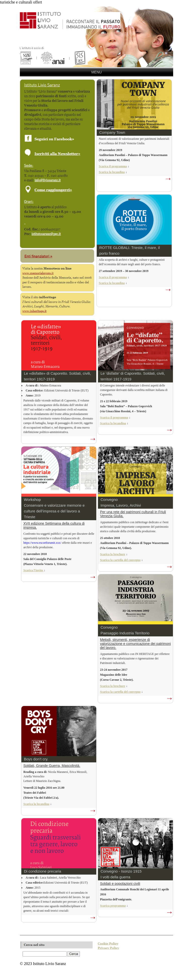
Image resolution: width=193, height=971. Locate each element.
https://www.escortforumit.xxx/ (42, 542)
